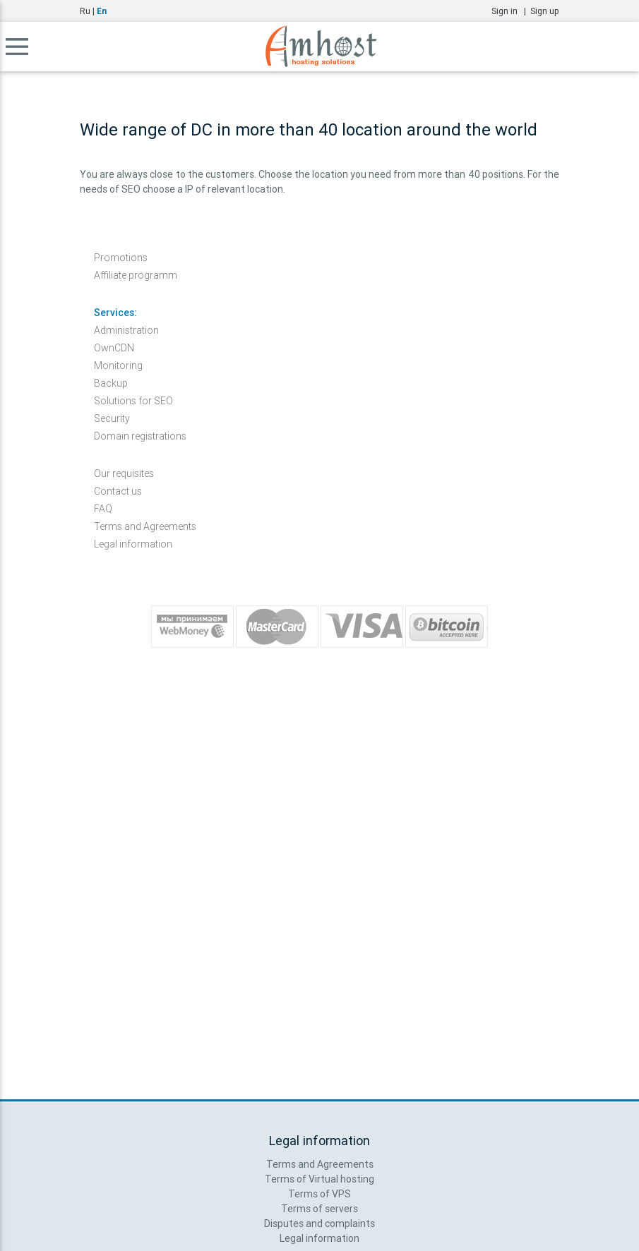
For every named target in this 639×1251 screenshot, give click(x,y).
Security (112, 418)
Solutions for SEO (133, 400)
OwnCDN (114, 348)
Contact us (118, 491)
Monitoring (118, 365)
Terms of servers (319, 1208)
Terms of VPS (319, 1193)
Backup (111, 383)
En (102, 11)
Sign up (544, 11)
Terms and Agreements (145, 526)
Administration (126, 330)
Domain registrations (140, 436)
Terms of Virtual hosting (319, 1179)
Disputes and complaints (319, 1223)
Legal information (133, 544)
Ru (85, 11)
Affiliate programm (135, 275)
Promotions (121, 257)
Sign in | (510, 11)
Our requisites (124, 473)
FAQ (103, 508)
